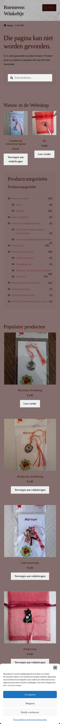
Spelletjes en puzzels (23, 295)
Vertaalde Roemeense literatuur (29, 301)
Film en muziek (20, 198)
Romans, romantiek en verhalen (33, 270)
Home (10, 25)
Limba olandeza (24, 257)
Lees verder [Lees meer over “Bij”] (44, 154)
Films (19, 204)
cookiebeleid (11, 685)
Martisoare (18, 245)
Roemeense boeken (22, 251)
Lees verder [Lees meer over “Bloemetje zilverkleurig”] (30, 403)
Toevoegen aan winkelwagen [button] (16, 159)
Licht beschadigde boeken (26, 223)
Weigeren (30, 703)
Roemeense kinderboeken (26, 282)
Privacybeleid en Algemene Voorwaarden (30, 719)
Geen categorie (20, 217)
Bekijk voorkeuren (30, 712)
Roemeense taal (21, 289)
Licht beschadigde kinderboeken (33, 239)
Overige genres (24, 264)
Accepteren (29, 694)
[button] (55, 667)
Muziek (20, 210)
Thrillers (21, 276)
